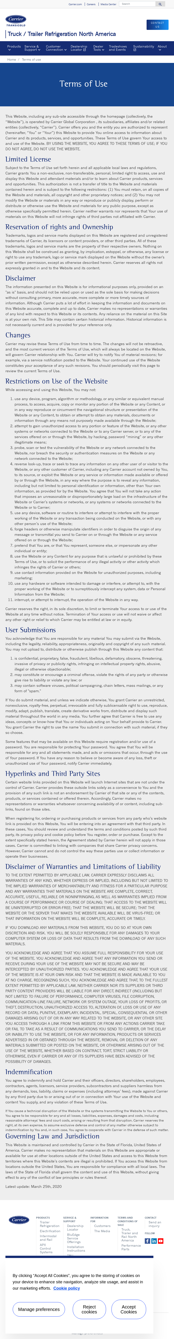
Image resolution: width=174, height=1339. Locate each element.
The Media (102, 1231)
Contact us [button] (157, 24)
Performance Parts (129, 1247)
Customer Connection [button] (54, 47)
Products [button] (14, 46)
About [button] (162, 46)
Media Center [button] (108, 4)
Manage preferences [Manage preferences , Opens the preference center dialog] (39, 1309)
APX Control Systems (46, 1248)
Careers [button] (91, 4)
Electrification (48, 1231)
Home (11, 59)
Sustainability (144, 48)
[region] (79, 1295)
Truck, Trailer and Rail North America (129, 1234)
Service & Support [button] (31, 47)
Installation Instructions (75, 1248)
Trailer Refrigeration (48, 1224)
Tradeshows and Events (118, 47)
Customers (102, 1226)
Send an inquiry (155, 1224)
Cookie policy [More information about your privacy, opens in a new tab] (66, 1288)
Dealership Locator (81, 48)
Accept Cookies (129, 1309)
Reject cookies (89, 1309)
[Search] (137, 4)
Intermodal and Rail (48, 1237)
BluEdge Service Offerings (74, 1238)
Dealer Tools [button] (98, 47)
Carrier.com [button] (75, 4)
